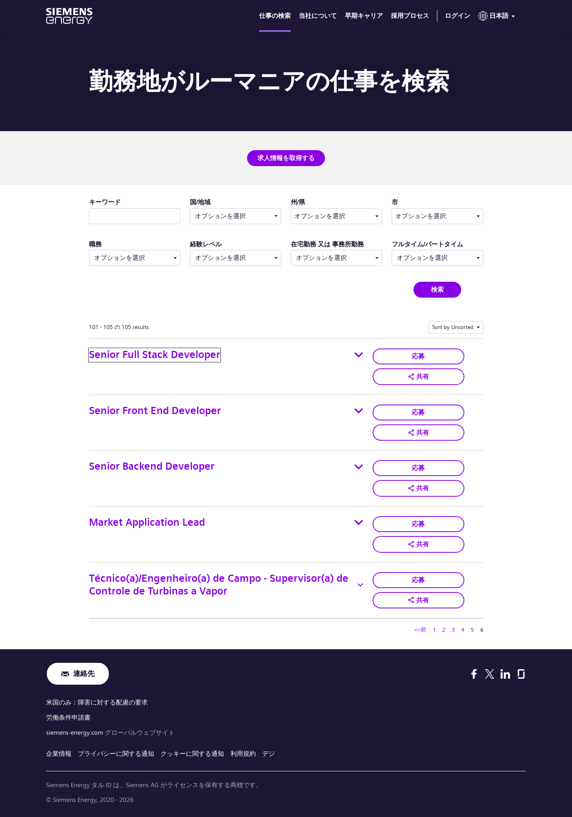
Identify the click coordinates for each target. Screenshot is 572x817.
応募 (418, 356)
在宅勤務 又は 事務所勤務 (327, 244)
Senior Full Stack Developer (154, 354)
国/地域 (200, 202)
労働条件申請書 (68, 717)
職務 (95, 244)
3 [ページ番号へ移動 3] (453, 630)
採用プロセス (410, 15)
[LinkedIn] (505, 674)
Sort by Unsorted (452, 327)
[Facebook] (474, 674)
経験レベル (206, 244)
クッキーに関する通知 (192, 753)
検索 (437, 289)
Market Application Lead (147, 522)
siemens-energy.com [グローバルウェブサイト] (75, 732)
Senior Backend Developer (151, 466)
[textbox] (336, 216)
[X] (489, 674)
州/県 (323, 202)
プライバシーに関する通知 (116, 753)
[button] (418, 376)
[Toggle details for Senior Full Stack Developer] (358, 354)
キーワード (105, 202)
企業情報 (59, 753)
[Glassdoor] (521, 674)
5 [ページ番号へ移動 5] (472, 630)
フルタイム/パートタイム (427, 244)
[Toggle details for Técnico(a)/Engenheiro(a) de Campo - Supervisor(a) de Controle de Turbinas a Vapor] (360, 585)
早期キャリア (364, 15)
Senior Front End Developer (155, 411)
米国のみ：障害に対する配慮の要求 (97, 702)
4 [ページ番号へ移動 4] (462, 630)
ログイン (457, 15)
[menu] (498, 17)
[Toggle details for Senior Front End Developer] (358, 411)
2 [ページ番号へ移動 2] (443, 630)
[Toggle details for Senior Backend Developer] (358, 467)
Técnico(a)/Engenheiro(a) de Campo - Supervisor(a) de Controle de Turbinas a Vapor (218, 585)
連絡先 (84, 674)
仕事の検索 (275, 15)
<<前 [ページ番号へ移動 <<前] (420, 629)
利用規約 (243, 753)
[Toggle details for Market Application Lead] (358, 522)
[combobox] (336, 216)
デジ (268, 753)
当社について (318, 15)
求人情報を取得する (286, 158)
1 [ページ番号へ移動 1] (434, 630)
